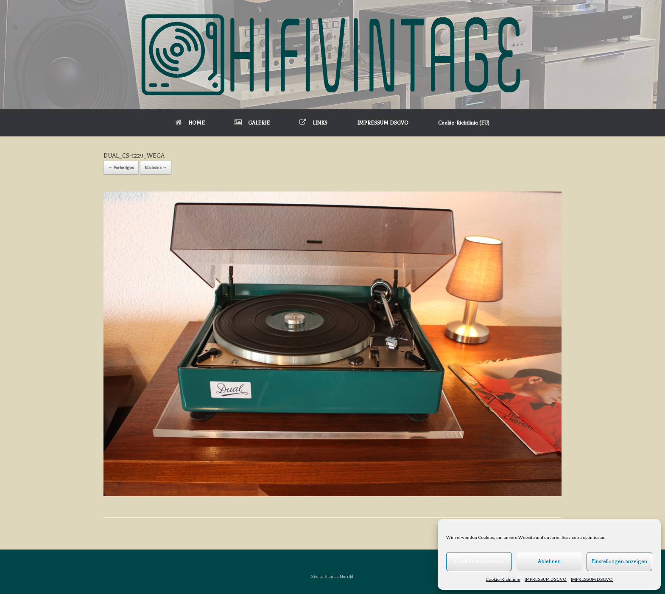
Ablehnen (549, 561)
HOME (190, 123)
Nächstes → (156, 167)
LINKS (313, 123)
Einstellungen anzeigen (619, 561)
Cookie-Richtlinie (503, 579)
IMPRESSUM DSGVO (546, 579)
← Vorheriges (121, 167)
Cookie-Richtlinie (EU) (463, 123)
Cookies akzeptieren (479, 561)
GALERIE (252, 123)
